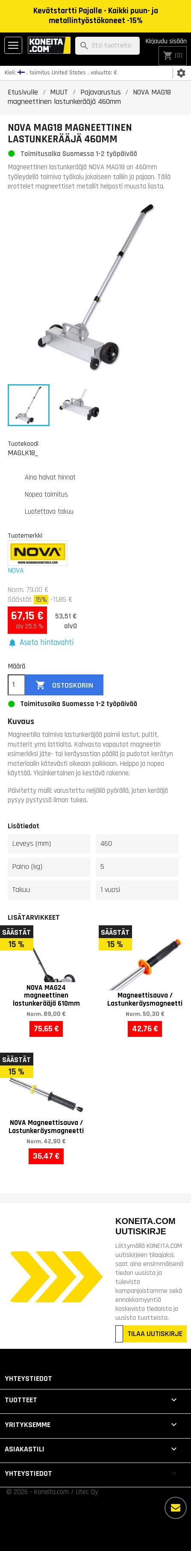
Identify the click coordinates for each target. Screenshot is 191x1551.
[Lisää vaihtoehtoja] (176, 1508)
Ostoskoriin (64, 685)
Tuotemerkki (25, 535)
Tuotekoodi (23, 443)
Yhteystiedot (28, 1378)
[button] (40, 643)
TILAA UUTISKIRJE (154, 1334)
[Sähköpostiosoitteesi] (119, 1333)
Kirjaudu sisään (166, 41)
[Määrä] (16, 685)
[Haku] (107, 46)
